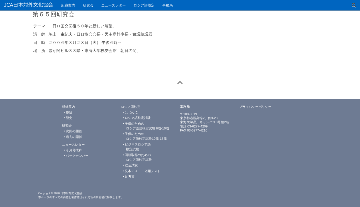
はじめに (130, 112)
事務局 (167, 5)
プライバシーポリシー (255, 107)
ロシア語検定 (144, 5)
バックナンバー (76, 156)
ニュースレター (113, 5)
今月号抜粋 (73, 150)
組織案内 (68, 5)
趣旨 (68, 112)
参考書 (129, 176)
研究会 (88, 5)
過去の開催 (73, 137)
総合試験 (130, 165)
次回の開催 (73, 131)
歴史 (68, 118)
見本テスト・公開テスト (142, 171)
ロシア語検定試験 (137, 118)
